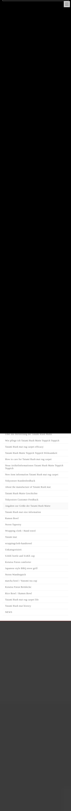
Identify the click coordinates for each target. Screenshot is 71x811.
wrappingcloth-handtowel (18, 543)
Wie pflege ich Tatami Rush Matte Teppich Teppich (32, 440)
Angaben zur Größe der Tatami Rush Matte (27, 506)
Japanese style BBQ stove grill (21, 568)
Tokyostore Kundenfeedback (20, 481)
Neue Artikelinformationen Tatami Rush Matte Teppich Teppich (34, 467)
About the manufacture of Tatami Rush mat (28, 487)
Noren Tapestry (13, 524)
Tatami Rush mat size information (23, 512)
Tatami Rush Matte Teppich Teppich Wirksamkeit (31, 453)
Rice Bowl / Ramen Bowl (18, 593)
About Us (18, 631)
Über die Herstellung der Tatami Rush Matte (28, 434)
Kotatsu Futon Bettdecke (18, 587)
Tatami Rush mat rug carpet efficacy (24, 447)
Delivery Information (25, 651)
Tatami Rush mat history (18, 606)
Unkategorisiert (13, 549)
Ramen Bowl (12, 518)
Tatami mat (11, 537)
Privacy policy (21, 663)
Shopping (18, 644)
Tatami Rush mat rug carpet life (22, 599)
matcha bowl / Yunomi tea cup (21, 581)
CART (16, 670)
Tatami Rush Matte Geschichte (21, 493)
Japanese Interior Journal (28, 638)
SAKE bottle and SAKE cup (20, 556)
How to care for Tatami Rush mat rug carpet (28, 459)
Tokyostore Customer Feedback (21, 499)
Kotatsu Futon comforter (18, 562)
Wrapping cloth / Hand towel (20, 531)
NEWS (8, 612)
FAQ (15, 657)
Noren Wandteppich (15, 574)
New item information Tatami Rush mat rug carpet (31, 474)
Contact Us (19, 676)
